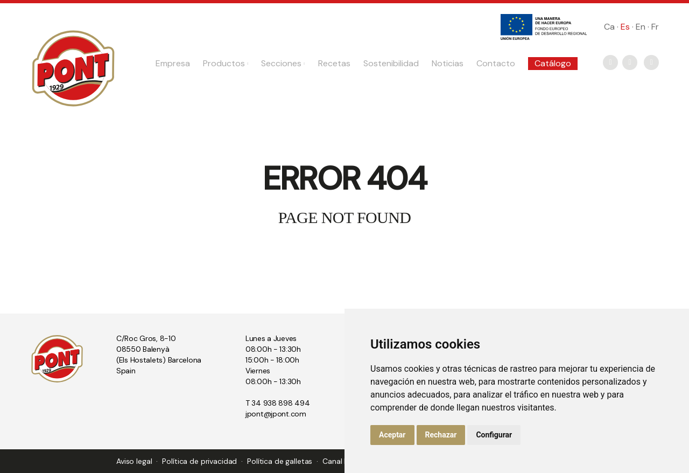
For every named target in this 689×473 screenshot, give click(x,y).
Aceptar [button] (392, 434)
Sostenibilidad (391, 63)
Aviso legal (134, 461)
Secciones (283, 63)
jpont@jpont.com (275, 414)
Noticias (447, 63)
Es (625, 26)
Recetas (334, 63)
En (640, 26)
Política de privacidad (199, 461)
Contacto (495, 63)
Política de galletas (279, 461)
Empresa (173, 63)
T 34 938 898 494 (277, 403)
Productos (225, 63)
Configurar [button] (494, 434)
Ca (609, 26)
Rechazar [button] (441, 434)
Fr (655, 26)
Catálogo (553, 63)
